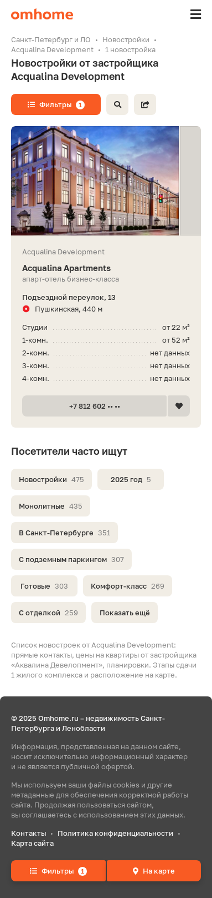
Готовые (44, 585)
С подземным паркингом (71, 559)
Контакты (28, 833)
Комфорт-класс (127, 585)
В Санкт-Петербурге (64, 532)
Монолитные (50, 505)
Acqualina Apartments (106, 268)
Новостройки (51, 479)
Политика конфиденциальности (115, 833)
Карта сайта (32, 843)
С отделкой (48, 612)
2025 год (131, 479)
